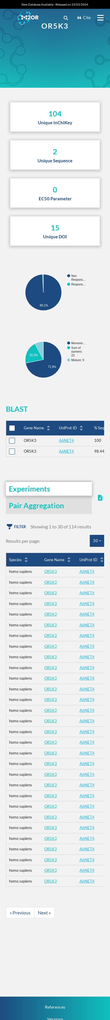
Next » (44, 912)
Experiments (29, 488)
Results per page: (23, 541)
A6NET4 (66, 440)
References (55, 1007)
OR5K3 (50, 571)
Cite (84, 17)
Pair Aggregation (36, 505)
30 (95, 540)
